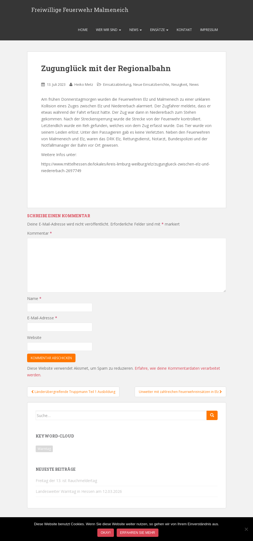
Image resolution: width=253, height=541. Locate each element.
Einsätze (159, 31)
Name (34, 299)
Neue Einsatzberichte (151, 86)
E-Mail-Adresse (42, 319)
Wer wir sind (108, 31)
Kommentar (39, 234)
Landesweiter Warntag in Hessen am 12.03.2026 (79, 493)
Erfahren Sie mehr (137, 533)
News (135, 31)
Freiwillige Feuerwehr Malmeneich (80, 10)
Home (83, 31)
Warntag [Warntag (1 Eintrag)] (44, 450)
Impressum (209, 31)
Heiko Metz (83, 86)
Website (34, 339)
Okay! (106, 533)
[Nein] (246, 529)
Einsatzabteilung (117, 86)
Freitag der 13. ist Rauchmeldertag (66, 482)
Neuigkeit (179, 86)
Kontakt (184, 31)
